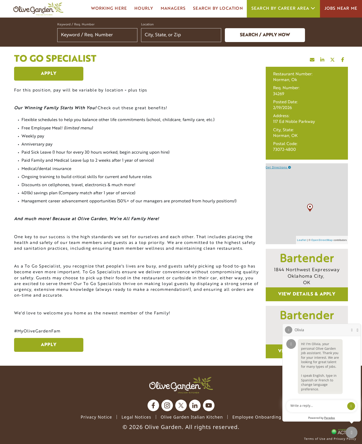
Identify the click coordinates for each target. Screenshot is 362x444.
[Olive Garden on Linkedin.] (195, 405)
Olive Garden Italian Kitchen (192, 417)
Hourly (143, 9)
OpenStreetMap (322, 240)
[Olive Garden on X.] (181, 405)
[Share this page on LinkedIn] (322, 58)
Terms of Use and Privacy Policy (330, 439)
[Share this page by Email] (312, 58)
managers (173, 9)
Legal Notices (136, 417)
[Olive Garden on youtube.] (208, 405)
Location (147, 24)
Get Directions (278, 167)
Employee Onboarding (256, 417)
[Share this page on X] (332, 58)
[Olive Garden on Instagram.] (167, 405)
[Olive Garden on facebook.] (153, 405)
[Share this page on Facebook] (342, 58)
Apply (49, 74)
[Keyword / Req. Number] (97, 35)
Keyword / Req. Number (75, 24)
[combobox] (181, 35)
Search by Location (218, 9)
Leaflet (302, 240)
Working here (109, 9)
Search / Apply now (265, 35)
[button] (214, 35)
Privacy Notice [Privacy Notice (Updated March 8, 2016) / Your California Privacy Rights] (96, 417)
